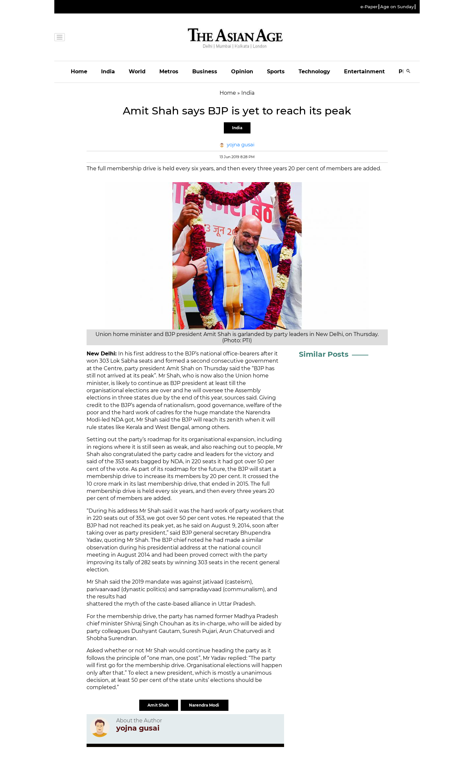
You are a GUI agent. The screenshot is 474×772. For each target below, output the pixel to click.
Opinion (242, 71)
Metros (168, 71)
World (137, 71)
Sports (276, 71)
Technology (314, 71)
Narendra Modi (204, 705)
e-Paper (369, 6)
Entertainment (364, 71)
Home (79, 71)
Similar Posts (324, 354)
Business (204, 71)
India (108, 71)
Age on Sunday (397, 6)
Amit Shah (158, 705)
